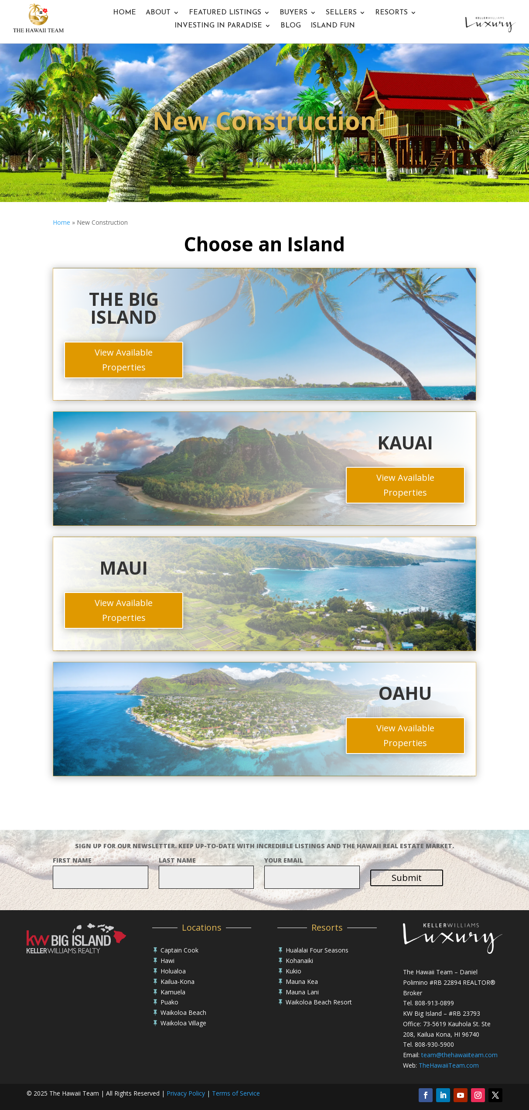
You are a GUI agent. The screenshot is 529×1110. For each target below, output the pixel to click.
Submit (407, 878)
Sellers (341, 13)
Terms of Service (236, 1093)
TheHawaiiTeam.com (449, 1065)
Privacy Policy (186, 1093)
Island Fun (333, 26)
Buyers (293, 13)
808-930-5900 (434, 1044)
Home (124, 13)
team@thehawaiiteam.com (459, 1055)
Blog (290, 26)
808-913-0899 (434, 1003)
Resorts (391, 13)
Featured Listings (225, 13)
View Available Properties (124, 359)
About (158, 13)
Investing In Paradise (218, 26)
